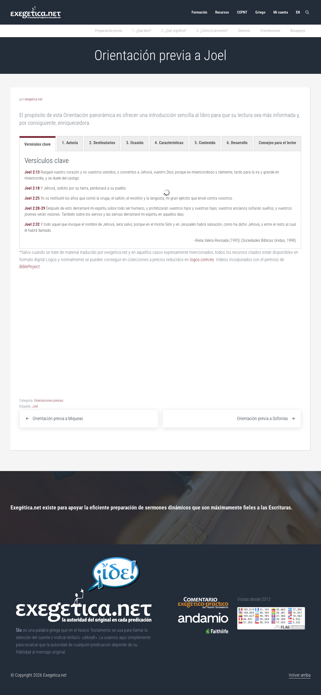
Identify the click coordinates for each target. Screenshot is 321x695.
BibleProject (29, 266)
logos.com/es (202, 259)
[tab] (37, 143)
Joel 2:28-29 (35, 208)
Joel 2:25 (32, 198)
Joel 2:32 (32, 224)
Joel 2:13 (32, 172)
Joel (35, 406)
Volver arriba (299, 675)
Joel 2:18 (32, 188)
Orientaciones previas (48, 400)
